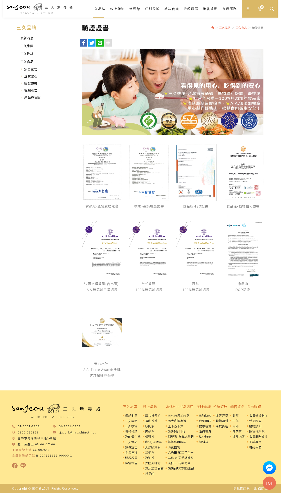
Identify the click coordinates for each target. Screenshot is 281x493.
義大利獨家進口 (178, 421)
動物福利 (222, 421)
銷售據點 (237, 406)
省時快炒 (205, 415)
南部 (235, 426)
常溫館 (149, 473)
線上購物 (150, 406)
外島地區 (238, 436)
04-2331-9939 (29, 426)
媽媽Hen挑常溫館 (179, 406)
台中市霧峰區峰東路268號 (37, 438)
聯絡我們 (255, 447)
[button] (272, 9)
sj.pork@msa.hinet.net (77, 432)
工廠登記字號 (22, 449)
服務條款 (261, 488)
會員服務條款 (258, 436)
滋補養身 (205, 431)
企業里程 (30, 76)
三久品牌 (130, 406)
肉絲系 (149, 431)
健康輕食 (205, 426)
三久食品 (39, 8)
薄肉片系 (151, 421)
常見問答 (255, 421)
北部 (235, 415)
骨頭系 (149, 436)
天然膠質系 (152, 447)
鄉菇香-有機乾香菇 (181, 436)
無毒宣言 (30, 69)
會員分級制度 (258, 415)
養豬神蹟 (131, 431)
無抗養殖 (222, 426)
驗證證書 (30, 83)
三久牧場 (26, 53)
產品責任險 (32, 97)
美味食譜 (204, 406)
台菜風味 (205, 421)
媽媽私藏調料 (177, 442)
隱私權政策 (257, 431)
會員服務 (254, 406)
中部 (235, 421)
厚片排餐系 (152, 415)
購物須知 (255, 426)
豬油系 (149, 457)
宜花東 (237, 431)
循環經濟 (222, 415)
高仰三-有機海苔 (179, 463)
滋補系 (149, 452)
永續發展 (220, 406)
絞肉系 (149, 426)
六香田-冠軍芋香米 (181, 452)
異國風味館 (152, 463)
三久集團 (26, 45)
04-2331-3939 (69, 426)
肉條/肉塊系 (153, 442)
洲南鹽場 (174, 447)
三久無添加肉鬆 (178, 415)
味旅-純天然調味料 (181, 457)
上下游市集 (175, 426)
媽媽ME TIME (176, 431)
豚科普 (203, 442)
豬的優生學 (132, 436)
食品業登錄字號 (23, 455)
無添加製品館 (154, 468)
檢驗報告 (30, 90)
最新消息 (26, 38)
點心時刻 (205, 436)
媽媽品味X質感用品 (181, 468)
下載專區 (255, 442)
